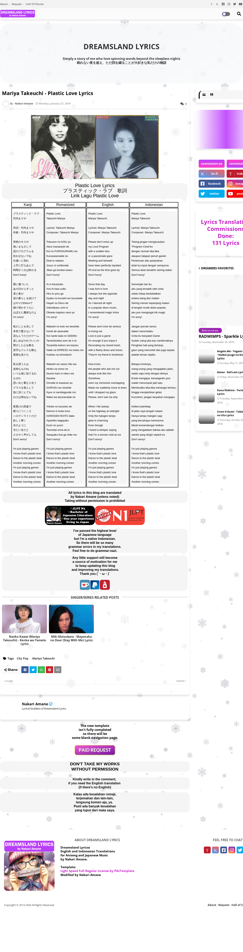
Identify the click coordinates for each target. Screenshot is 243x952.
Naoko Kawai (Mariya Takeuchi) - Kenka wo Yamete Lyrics (24, 640)
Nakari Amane (35, 703)
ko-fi (214, 173)
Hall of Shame (35, 4)
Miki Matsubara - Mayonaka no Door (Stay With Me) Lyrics (71, 638)
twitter (214, 193)
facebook (214, 183)
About (4, 4)
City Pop (22, 658)
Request (17, 4)
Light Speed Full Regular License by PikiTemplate (97, 871)
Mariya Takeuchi (43, 658)
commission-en (211, 163)
